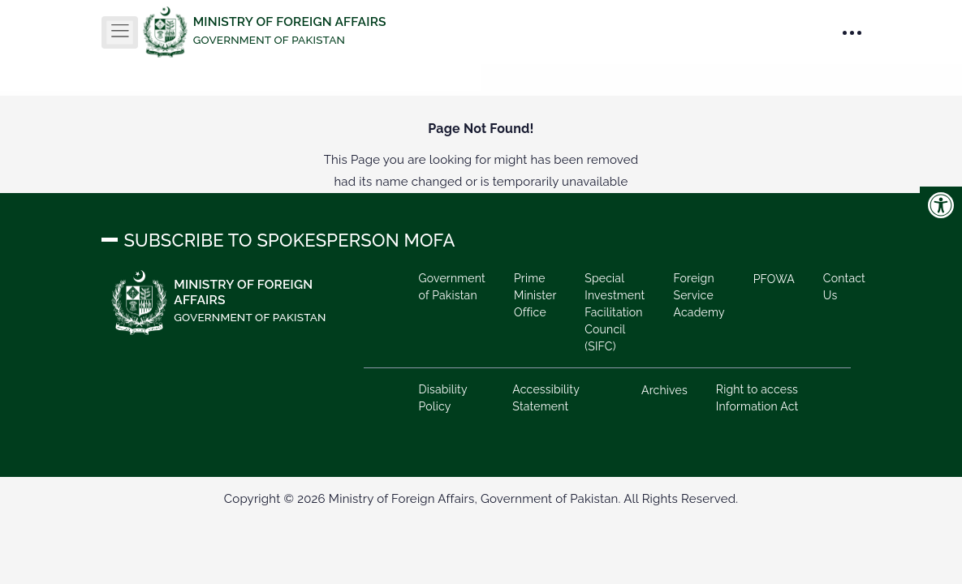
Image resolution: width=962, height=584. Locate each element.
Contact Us (844, 287)
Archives (664, 390)
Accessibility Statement (545, 398)
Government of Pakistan (451, 287)
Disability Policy (442, 398)
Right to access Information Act (757, 398)
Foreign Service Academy (698, 295)
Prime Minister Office (535, 295)
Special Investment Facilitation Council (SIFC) (615, 312)
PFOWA (774, 279)
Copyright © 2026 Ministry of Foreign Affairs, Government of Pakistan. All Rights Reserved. (481, 499)
